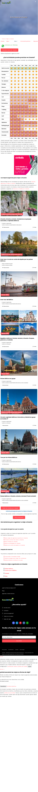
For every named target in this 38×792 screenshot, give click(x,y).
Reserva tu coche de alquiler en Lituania (14, 545)
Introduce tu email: (4, 681)
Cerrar (2, 669)
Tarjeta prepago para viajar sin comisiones (14, 558)
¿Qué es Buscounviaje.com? (9, 588)
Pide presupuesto (19, 517)
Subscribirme (3, 686)
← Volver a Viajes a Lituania (7, 38)
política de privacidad (9, 692)
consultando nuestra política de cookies (17, 666)
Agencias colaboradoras (8, 593)
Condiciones (11, 649)
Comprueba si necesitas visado (11, 556)
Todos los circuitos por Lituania (10, 508)
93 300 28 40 (7, 607)
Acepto (29, 666)
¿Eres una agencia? (9, 613)
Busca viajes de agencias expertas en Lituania (15, 538)
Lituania (2, 41)
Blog (3, 590)
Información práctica (25, 41)
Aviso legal (22, 649)
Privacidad (4, 649)
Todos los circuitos (8, 616)
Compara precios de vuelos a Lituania (13, 539)
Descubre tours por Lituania (9, 50)
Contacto (6, 610)
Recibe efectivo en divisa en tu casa (13, 560)
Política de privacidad (27, 633)
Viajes (7, 41)
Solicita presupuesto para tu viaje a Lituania (19, 511)
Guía (15, 41)
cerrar (1, 656)
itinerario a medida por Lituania (21, 188)
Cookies (16, 649)
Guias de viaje (7, 619)
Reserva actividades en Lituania (11, 543)
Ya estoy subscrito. (11, 686)
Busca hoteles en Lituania (10, 541)
